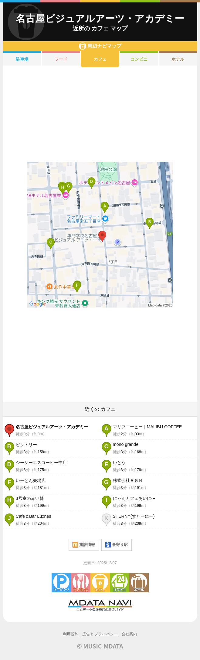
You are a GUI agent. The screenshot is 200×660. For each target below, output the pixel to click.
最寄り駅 (116, 544)
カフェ (100, 59)
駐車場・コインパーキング (61, 582)
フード (61, 59)
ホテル (177, 59)
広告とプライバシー (100, 634)
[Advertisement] (100, 114)
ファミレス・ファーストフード (80, 582)
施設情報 (84, 544)
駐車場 (22, 59)
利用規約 (71, 634)
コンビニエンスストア (119, 582)
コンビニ (139, 59)
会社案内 (129, 634)
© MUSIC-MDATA (100, 646)
